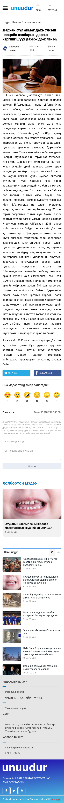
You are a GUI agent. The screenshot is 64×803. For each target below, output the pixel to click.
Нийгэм (16, 22)
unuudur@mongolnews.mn (19, 747)
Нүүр (6, 22)
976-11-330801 (13, 752)
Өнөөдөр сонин (14, 48)
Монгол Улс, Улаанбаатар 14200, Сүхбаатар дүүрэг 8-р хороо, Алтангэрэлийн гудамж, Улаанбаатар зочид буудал (30, 728)
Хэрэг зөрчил (33, 22)
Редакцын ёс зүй (14, 691)
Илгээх (32, 466)
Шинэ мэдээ (11, 552)
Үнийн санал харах (15, 708)
